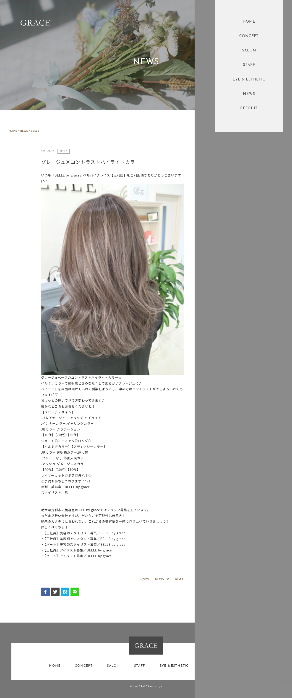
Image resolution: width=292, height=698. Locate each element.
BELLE (35, 130)
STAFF (249, 65)
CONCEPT (249, 36)
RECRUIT (249, 108)
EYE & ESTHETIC (249, 79)
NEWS (249, 94)
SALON (249, 50)
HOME (249, 22)
